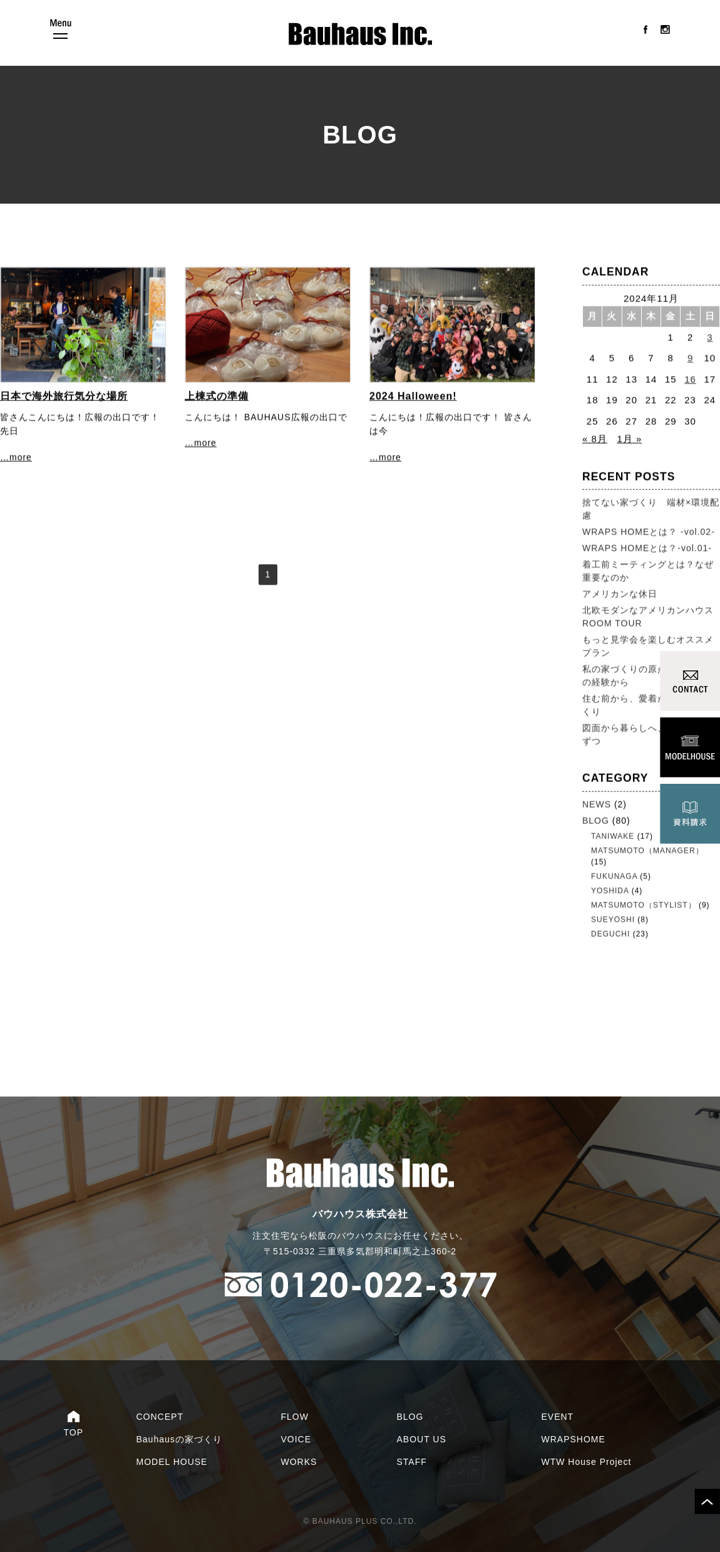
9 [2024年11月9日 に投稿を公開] (690, 358)
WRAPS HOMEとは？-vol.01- (647, 549)
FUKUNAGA (614, 876)
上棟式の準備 (217, 397)
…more (16, 458)
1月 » (629, 439)
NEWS (596, 804)
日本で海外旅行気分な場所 (64, 397)
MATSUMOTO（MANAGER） (647, 850)
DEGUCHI (610, 934)
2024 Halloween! (413, 397)
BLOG (595, 821)
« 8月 (594, 439)
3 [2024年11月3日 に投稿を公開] (709, 337)
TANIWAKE (612, 836)
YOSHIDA (610, 891)
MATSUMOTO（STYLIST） (643, 905)
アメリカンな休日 (619, 595)
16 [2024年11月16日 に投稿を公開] (690, 379)
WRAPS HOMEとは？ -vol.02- (648, 533)
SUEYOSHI (613, 919)
